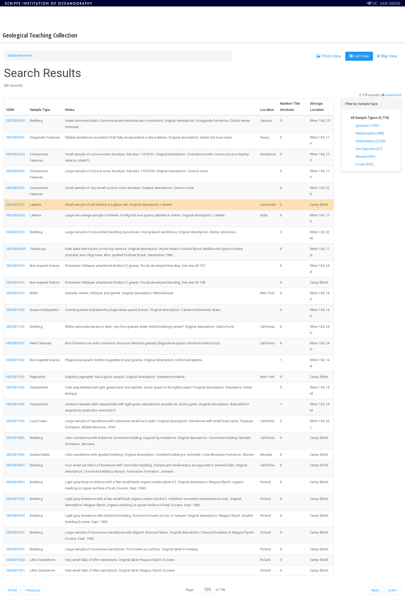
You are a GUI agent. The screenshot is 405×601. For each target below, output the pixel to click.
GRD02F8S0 (15, 438)
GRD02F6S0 (15, 404)
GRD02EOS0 (15, 121)
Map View (387, 56)
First (12, 590)
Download (391, 95)
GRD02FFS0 (15, 549)
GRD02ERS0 (15, 171)
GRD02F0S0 (15, 310)
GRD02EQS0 (15, 154)
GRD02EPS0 (15, 137)
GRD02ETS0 (15, 205)
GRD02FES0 (15, 532)
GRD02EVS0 (15, 232)
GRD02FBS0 (15, 482)
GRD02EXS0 (15, 266)
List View (359, 56)
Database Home (20, 55)
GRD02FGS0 (15, 560)
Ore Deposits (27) (369, 149)
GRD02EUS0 (15, 215)
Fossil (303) (364, 164)
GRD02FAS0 (15, 465)
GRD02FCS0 (15, 499)
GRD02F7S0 (15, 421)
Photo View (328, 56)
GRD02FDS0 (15, 516)
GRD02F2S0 (15, 343)
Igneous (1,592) (367, 125)
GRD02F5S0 (15, 387)
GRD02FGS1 (15, 570)
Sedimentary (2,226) (371, 141)
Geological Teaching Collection (40, 35)
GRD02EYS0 (15, 282)
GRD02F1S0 (15, 327)
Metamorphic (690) (370, 133)
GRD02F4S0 (15, 377)
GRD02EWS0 (16, 249)
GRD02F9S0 (15, 455)
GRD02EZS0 (15, 293)
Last (392, 590)
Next (375, 590)
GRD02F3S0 (15, 360)
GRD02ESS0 (15, 188)
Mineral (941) (365, 156)
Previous (32, 590)
